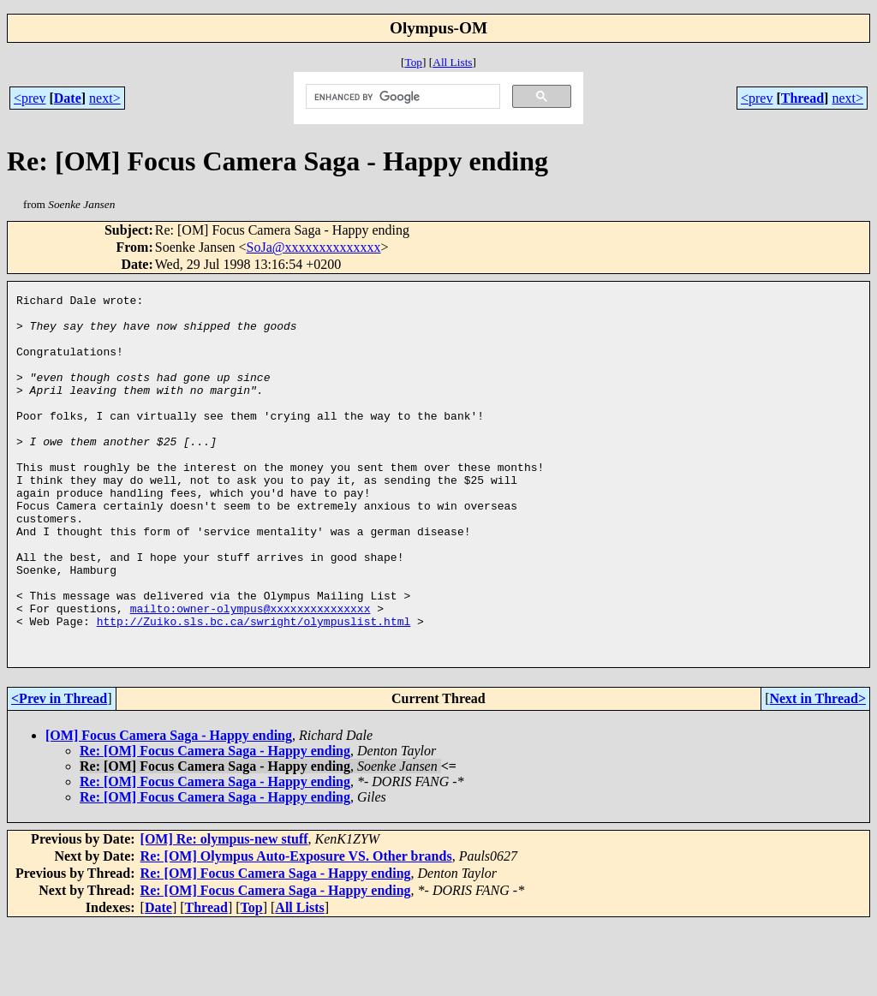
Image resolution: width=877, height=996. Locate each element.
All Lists (452, 62)
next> (105, 98)
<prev (29, 98)
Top (413, 62)
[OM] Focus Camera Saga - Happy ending (168, 807)
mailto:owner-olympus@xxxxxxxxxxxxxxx (250, 672)
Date (67, 98)
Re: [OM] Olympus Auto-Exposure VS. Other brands (296, 928)
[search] (401, 96)
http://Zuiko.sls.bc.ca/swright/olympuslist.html (254, 687)
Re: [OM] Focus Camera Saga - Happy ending (215, 822)
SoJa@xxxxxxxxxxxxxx (314, 247)
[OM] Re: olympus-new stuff (224, 911)
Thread (802, 98)
